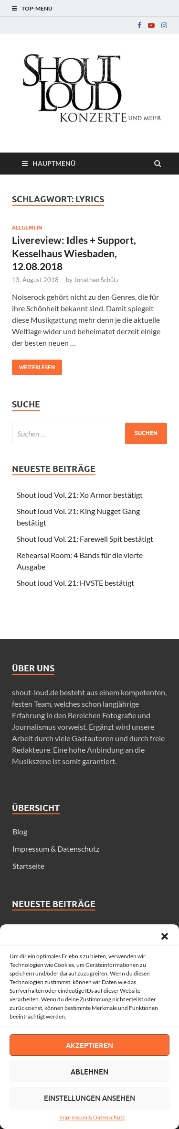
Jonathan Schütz (96, 280)
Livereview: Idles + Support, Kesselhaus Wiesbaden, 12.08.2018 (74, 253)
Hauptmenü (53, 163)
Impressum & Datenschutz (92, 1117)
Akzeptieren (89, 1045)
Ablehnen (89, 1071)
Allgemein (27, 227)
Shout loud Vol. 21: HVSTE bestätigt (75, 582)
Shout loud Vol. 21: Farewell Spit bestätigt (85, 538)
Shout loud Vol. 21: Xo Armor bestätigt (80, 494)
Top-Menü (37, 8)
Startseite (28, 865)
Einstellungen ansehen (89, 1098)
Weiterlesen (33, 365)
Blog (19, 831)
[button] (164, 936)
